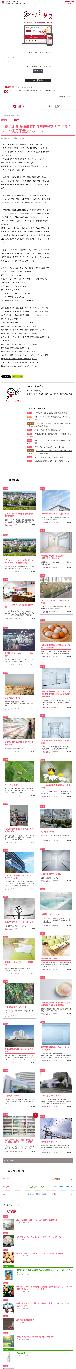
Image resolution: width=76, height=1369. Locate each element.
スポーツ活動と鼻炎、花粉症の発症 (47, 430)
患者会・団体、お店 (37, 1196)
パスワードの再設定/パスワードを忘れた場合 (38, 66)
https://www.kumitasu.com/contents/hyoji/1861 (19, 163)
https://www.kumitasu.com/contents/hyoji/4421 (19, 366)
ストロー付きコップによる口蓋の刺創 (48, 457)
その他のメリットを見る (65, 96)
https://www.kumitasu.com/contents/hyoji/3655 (19, 333)
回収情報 (56, 1179)
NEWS (6, 1179)
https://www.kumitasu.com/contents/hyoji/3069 (19, 326)
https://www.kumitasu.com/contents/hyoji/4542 (19, 359)
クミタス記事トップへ (12, 1206)
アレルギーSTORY (61, 1187)
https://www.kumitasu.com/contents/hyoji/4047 (19, 351)
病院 (54, 1196)
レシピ (6, 1196)
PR (29, 1179)
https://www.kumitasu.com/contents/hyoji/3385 (19, 344)
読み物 (6, 1187)
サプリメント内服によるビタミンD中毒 (49, 447)
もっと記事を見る (10, 1160)
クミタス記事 (5, 115)
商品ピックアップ (36, 1187)
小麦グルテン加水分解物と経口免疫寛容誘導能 (51, 413)
